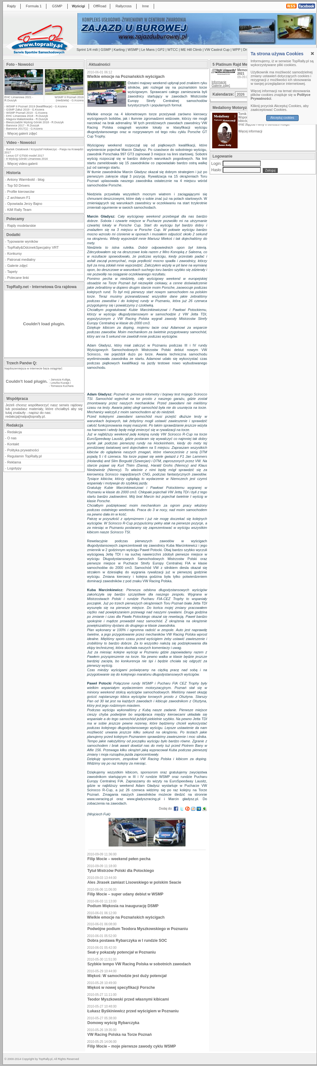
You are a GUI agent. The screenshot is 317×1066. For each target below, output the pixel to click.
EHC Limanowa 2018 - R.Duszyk (27, 116)
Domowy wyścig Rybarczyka (113, 1023)
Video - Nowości (21, 142)
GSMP (57, 6)
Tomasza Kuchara (62, 386)
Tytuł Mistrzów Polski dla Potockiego (120, 870)
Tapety (12, 271)
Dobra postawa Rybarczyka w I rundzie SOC (127, 940)
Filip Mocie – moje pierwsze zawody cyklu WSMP (131, 1046)
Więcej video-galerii (22, 163)
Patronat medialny (21, 259)
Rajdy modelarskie (21, 225)
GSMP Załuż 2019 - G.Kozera (25, 109)
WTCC (172, 49)
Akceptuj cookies (282, 117)
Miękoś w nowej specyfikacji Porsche (121, 987)
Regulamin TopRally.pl (24, 456)
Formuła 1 (34, 6)
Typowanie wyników (22, 241)
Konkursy (14, 253)
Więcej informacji (250, 131)
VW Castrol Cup (217, 49)
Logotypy (14, 468)
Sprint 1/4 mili (87, 49)
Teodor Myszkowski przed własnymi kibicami (128, 999)
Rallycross (124, 6)
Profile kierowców (21, 191)
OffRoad (99, 6)
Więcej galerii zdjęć (22, 133)
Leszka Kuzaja (60, 382)
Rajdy (11, 6)
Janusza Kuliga (60, 379)
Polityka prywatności (23, 450)
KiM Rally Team (19, 210)
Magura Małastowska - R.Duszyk (27, 119)
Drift (246, 49)
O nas (12, 438)
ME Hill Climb (191, 49)
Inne (145, 6)
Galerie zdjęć (17, 265)
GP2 (161, 49)
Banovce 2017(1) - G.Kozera (24, 128)
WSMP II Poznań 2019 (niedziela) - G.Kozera (69, 99)
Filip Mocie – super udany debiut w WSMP (125, 894)
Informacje (219, 82)
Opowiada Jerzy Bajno (24, 204)
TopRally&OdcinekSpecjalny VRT (33, 247)
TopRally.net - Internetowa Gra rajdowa (41, 287)
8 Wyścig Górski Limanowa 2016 (27, 158)
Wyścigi (78, 6)
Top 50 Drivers (18, 185)
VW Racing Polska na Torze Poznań (119, 1034)
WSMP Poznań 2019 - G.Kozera (26, 112)
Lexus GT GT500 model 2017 (25, 155)
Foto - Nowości (20, 64)
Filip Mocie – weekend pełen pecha (119, 859)
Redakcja (14, 432)
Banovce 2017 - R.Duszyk (22, 125)
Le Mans (148, 49)
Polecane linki (18, 278)
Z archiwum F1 (18, 197)
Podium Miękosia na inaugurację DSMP (122, 906)
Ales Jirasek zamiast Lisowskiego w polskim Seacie (134, 882)
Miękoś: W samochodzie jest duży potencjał (126, 976)
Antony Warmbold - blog (25, 179)
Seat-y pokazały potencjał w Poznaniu (121, 952)
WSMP (133, 49)
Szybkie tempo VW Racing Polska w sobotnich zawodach (139, 964)
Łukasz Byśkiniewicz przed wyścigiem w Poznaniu (133, 1011)
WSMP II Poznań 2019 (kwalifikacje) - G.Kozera (36, 106)
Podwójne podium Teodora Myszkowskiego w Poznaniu (137, 929)
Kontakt (13, 444)
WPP (236, 49)
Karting (119, 49)
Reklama (14, 462)
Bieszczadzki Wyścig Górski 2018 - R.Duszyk (35, 122)
